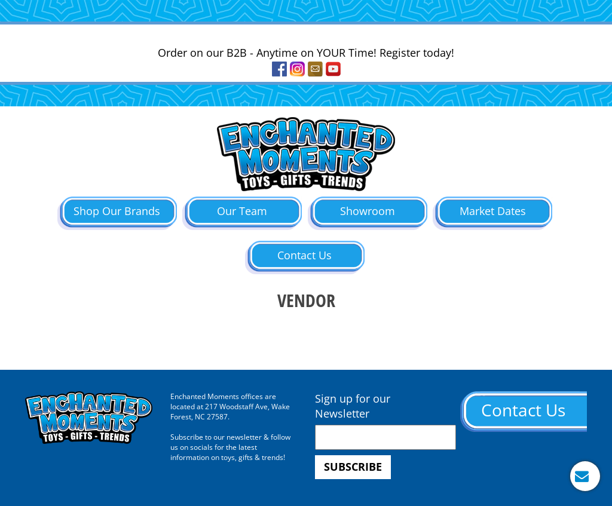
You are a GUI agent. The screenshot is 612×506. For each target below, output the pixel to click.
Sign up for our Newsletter (352, 406)
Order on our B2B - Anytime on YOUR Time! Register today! (306, 52)
